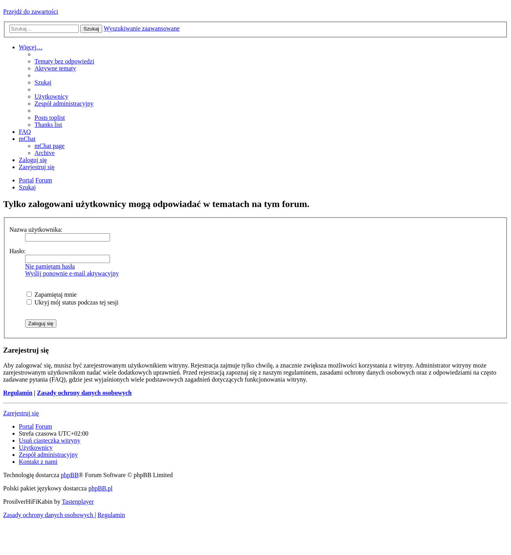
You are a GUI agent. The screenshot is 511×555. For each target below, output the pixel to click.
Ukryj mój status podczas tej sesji (73, 302)
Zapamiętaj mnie (52, 294)
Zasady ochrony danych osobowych (84, 392)
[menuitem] (64, 61)
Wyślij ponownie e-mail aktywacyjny (72, 273)
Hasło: (17, 251)
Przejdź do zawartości (30, 11)
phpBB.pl (100, 488)
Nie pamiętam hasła (50, 266)
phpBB (69, 475)
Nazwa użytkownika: (36, 229)
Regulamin (18, 392)
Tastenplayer (78, 501)
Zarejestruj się (21, 413)
